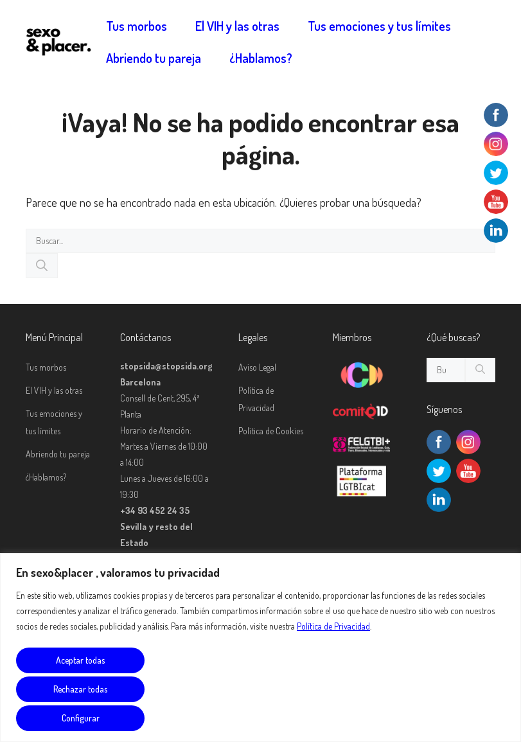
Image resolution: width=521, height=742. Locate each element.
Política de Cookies (270, 430)
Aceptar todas (80, 660)
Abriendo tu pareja (153, 57)
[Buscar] (42, 265)
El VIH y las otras (237, 25)
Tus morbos (136, 25)
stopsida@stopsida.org (166, 365)
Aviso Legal (257, 367)
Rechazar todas (80, 689)
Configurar (81, 717)
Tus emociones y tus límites (379, 25)
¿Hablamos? (260, 57)
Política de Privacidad (333, 626)
